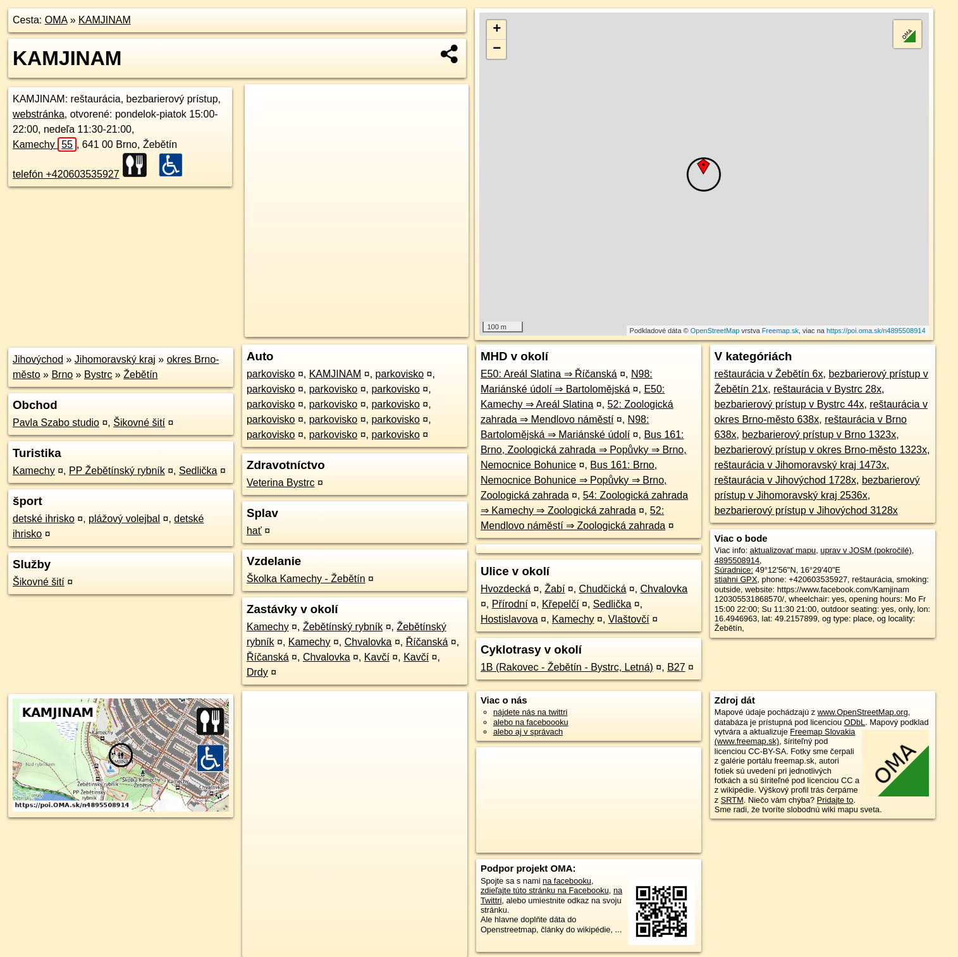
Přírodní (510, 604)
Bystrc (98, 374)
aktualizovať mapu (783, 550)
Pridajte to (835, 800)
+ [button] (497, 29)
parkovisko (271, 374)
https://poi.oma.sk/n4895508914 (876, 330)
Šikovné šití (139, 422)
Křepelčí (560, 604)
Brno (62, 374)
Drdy (257, 672)
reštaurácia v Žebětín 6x (769, 374)
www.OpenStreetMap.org (863, 712)
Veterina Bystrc (281, 482)
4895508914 (737, 560)
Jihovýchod (38, 359)
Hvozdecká (506, 588)
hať (254, 530)
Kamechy (45, 144)
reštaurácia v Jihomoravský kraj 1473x (801, 465)
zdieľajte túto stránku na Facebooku (545, 890)
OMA (56, 20)
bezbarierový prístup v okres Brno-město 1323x (821, 449)
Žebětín (140, 374)
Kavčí (377, 657)
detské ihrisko (44, 518)
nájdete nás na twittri (530, 712)
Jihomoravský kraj (115, 359)
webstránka (38, 114)
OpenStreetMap (715, 330)
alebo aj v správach (528, 731)
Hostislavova (509, 619)
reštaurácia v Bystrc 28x (827, 389)
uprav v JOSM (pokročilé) (865, 550)
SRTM (732, 800)
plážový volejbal (124, 518)
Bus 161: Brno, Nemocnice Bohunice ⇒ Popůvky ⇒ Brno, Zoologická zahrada (574, 480)
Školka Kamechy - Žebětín (306, 578)
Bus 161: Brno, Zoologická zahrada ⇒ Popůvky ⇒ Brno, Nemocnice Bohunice (584, 449)
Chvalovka (368, 642)
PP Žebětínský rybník (117, 470)
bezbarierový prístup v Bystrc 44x (789, 404)
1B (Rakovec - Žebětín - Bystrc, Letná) (567, 667)
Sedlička (198, 470)
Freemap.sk (780, 330)
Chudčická (603, 588)
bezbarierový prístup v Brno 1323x (819, 434)
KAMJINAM (104, 20)
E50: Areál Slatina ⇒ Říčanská (549, 374)
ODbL (854, 722)
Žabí (554, 588)
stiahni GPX (736, 579)
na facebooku (567, 881)
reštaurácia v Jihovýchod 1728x (785, 480)
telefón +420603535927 (66, 174)
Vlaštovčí (628, 619)
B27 (676, 667)
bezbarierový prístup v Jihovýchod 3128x (806, 510)
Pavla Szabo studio (56, 422)
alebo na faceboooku (530, 722)
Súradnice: (734, 570)
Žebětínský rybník (343, 626)
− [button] (497, 49)
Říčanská (427, 642)
